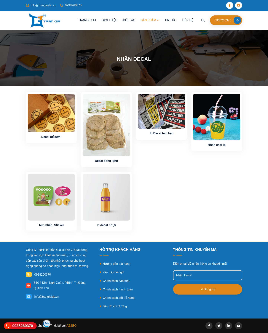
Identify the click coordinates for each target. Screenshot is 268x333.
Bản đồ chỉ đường (113, 306)
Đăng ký (207, 289)
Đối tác (129, 20)
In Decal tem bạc (161, 133)
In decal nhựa (106, 225)
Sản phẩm (148, 20)
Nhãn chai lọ (217, 144)
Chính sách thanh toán (116, 289)
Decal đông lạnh (106, 160)
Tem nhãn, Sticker (51, 225)
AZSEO (71, 325)
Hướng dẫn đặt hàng (115, 263)
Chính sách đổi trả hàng (117, 297)
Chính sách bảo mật (115, 281)
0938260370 (71, 5)
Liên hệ (187, 20)
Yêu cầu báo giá (112, 272)
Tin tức (170, 20)
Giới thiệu (109, 20)
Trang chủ (87, 20)
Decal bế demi (51, 136)
